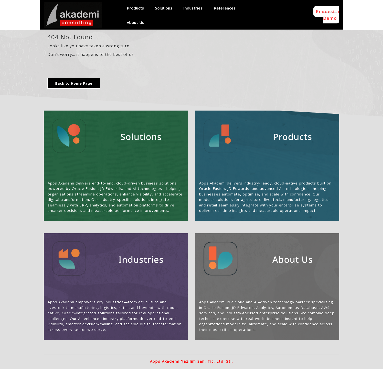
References (225, 8)
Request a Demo (327, 15)
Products (135, 8)
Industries (193, 8)
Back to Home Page (73, 83)
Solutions (163, 8)
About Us (135, 22)
